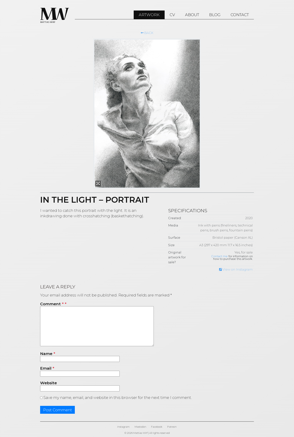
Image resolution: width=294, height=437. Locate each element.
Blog (214, 14)
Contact (240, 14)
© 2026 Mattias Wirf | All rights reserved (147, 432)
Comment (52, 304)
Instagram (123, 426)
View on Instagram (236, 269)
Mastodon (140, 426)
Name (47, 353)
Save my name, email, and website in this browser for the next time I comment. (118, 397)
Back (147, 33)
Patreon (172, 426)
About (192, 14)
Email (47, 368)
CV (172, 14)
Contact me (219, 256)
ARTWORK (149, 14)
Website (48, 383)
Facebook (156, 426)
